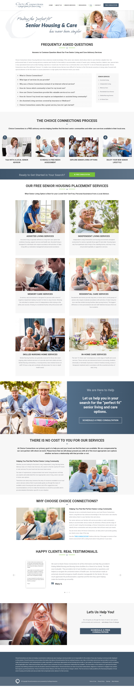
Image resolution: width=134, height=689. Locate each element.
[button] (14, 578)
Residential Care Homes (107, 94)
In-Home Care (104, 102)
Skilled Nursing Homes (106, 98)
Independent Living (105, 87)
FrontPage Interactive (52, 684)
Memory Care (104, 91)
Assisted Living (104, 83)
